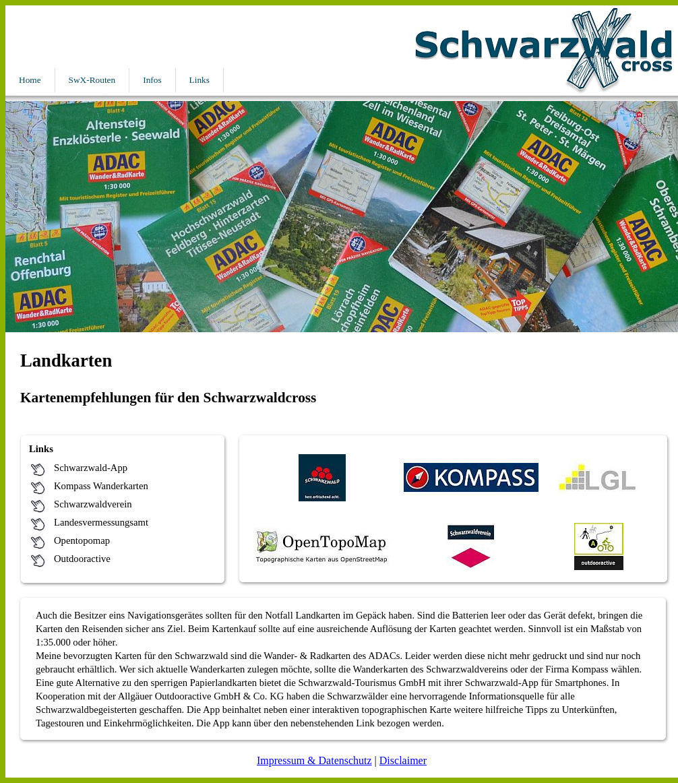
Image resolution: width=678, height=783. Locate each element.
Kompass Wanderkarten (101, 485)
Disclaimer (403, 760)
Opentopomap (82, 540)
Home (30, 80)
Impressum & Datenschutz (314, 760)
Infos (152, 80)
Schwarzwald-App (90, 467)
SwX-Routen (92, 80)
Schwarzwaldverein (93, 504)
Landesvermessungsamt (101, 522)
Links (199, 80)
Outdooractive (82, 558)
